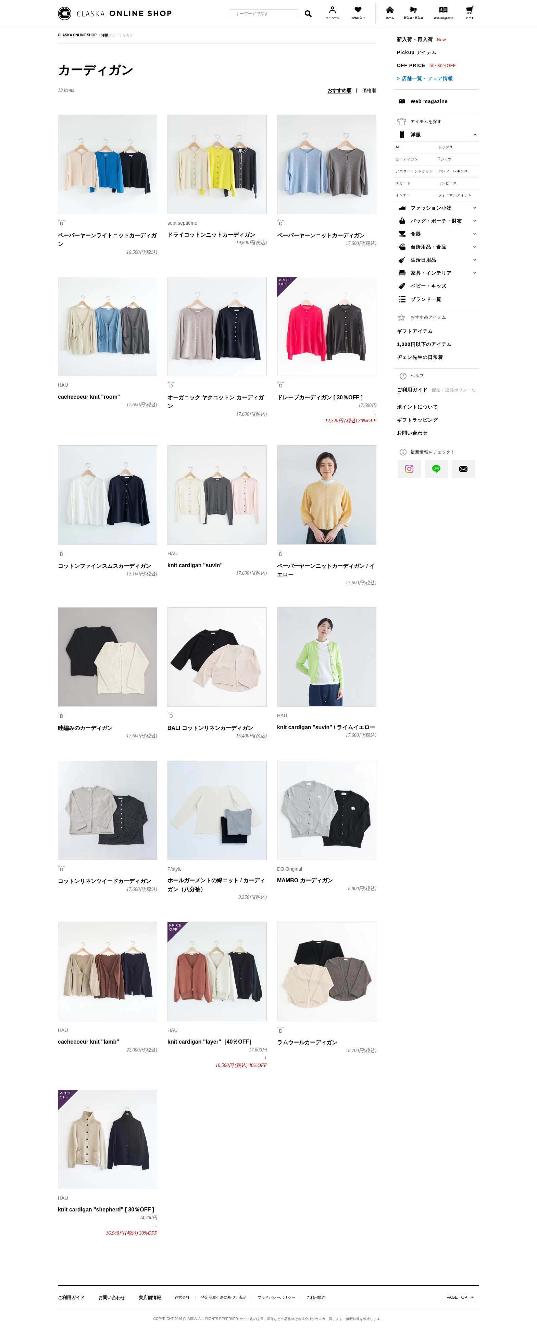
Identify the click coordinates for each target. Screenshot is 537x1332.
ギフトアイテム (415, 331)
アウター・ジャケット (414, 171)
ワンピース (447, 183)
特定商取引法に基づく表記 (223, 1297)
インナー (403, 195)
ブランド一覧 (426, 299)
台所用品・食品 (429, 247)
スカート (403, 183)
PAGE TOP (457, 1297)
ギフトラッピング (417, 420)
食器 (416, 234)
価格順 (369, 90)
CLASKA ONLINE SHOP (77, 35)
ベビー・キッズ (429, 286)
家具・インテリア (431, 273)
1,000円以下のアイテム (424, 344)
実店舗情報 (150, 1297)
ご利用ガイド (436, 392)
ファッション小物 (431, 208)
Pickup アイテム (417, 52)
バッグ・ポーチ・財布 (436, 221)
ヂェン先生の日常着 (420, 357)
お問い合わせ (412, 433)
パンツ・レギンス (453, 171)
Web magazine (429, 101)
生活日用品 (423, 260)
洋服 (416, 134)
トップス (445, 147)
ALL (399, 147)
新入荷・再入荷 (421, 39)
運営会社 (182, 1297)
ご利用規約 (316, 1297)
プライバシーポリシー (276, 1297)
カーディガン (407, 159)
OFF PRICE (426, 65)
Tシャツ (445, 159)
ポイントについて (417, 407)
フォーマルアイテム (455, 195)
